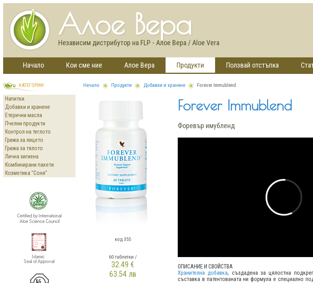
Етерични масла (23, 115)
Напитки (14, 99)
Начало (33, 65)
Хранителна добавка (203, 273)
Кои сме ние (84, 65)
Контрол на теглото (28, 132)
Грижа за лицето (24, 140)
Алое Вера (139, 65)
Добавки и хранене (27, 107)
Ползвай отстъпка (252, 65)
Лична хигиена (22, 156)
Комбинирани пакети (29, 165)
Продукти (190, 65)
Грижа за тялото (24, 148)
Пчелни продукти (25, 123)
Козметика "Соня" (26, 173)
